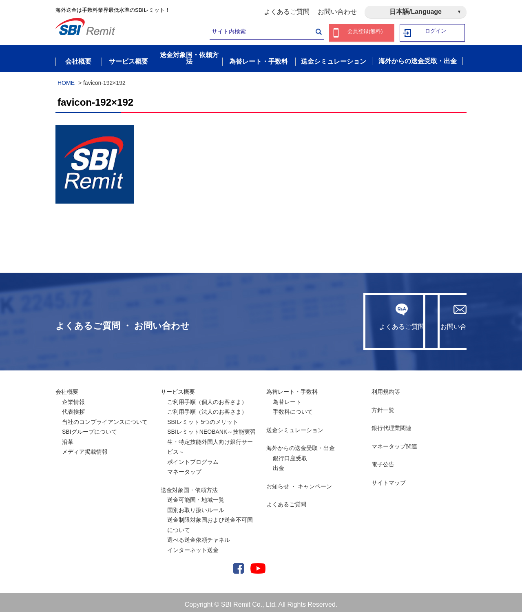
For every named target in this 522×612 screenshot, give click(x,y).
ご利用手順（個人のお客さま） (207, 398)
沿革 (67, 438)
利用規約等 (386, 388)
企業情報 (73, 398)
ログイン (436, 32)
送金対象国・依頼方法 (189, 486)
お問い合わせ (337, 11)
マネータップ (184, 468)
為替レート (287, 398)
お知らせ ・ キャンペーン (299, 482)
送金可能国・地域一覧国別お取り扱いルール (195, 501)
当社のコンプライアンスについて (105, 418)
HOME (66, 78)
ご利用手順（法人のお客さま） (207, 408)
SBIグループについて (89, 428)
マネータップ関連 (394, 442)
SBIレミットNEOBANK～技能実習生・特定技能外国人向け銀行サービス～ (211, 438)
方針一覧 (383, 406)
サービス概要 (178, 388)
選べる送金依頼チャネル (198, 536)
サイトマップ (389, 478)
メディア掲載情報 (85, 448)
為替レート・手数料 (292, 388)
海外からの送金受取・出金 (300, 444)
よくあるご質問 (287, 11)
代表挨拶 (73, 408)
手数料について (293, 408)
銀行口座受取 (290, 454)
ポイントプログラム (193, 458)
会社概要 (66, 388)
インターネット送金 (193, 546)
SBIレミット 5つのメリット (202, 418)
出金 (278, 464)
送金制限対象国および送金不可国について (210, 521)
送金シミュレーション (294, 426)
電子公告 (383, 460)
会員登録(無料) (365, 32)
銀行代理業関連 (391, 424)
